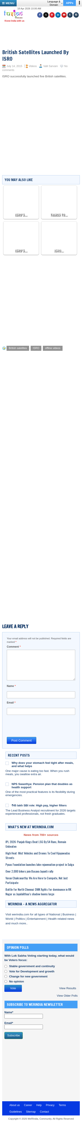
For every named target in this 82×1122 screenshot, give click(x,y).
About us (14, 1105)
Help (39, 1105)
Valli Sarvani (50, 66)
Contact (44, 1111)
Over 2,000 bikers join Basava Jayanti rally (29, 871)
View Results (67, 988)
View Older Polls (67, 995)
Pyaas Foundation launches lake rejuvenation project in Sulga (39, 864)
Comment (14, 646)
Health (53, 918)
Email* (23, 1025)
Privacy (50, 1105)
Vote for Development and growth (31, 971)
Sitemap (31, 1111)
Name (11, 686)
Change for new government (28, 976)
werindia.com (21, 914)
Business (69, 914)
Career (28, 1105)
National (55, 914)
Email (11, 702)
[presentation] (40, 725)
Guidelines (15, 1111)
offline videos (52, 348)
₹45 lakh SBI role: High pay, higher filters (39, 805)
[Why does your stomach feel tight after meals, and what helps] (7, 763)
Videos (33, 66)
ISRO (36, 348)
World (9, 918)
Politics (21, 918)
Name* (23, 1014)
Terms (62, 1105)
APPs (69, 3)
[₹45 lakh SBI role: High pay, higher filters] (7, 805)
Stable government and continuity (32, 966)
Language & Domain (54, 3)
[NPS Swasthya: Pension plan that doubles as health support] (7, 784)
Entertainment (37, 918)
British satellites (18, 348)
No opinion (16, 981)
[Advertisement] (43, 30)
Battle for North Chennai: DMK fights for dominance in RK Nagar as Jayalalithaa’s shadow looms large (38, 891)
